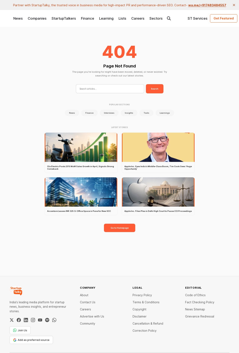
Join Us (20, 330)
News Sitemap (195, 309)
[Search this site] (169, 18)
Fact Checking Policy (199, 302)
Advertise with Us (92, 316)
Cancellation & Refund (148, 323)
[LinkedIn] (26, 320)
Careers (137, 18)
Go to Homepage (120, 228)
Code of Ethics (195, 295)
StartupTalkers (64, 18)
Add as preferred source (31, 340)
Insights (129, 113)
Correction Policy (145, 330)
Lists (122, 18)
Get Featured (224, 18)
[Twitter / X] (12, 320)
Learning (106, 18)
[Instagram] (33, 320)
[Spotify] (47, 320)
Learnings (165, 113)
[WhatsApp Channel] (54, 320)
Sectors (156, 18)
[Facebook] (19, 320)
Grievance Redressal (199, 316)
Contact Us (87, 302)
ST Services (197, 18)
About (84, 295)
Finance (87, 18)
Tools (146, 113)
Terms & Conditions (146, 302)
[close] (234, 5)
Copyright (139, 309)
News (18, 18)
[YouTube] (40, 320)
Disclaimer (140, 316)
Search (154, 89)
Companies (37, 18)
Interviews (109, 113)
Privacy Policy (142, 295)
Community (87, 323)
